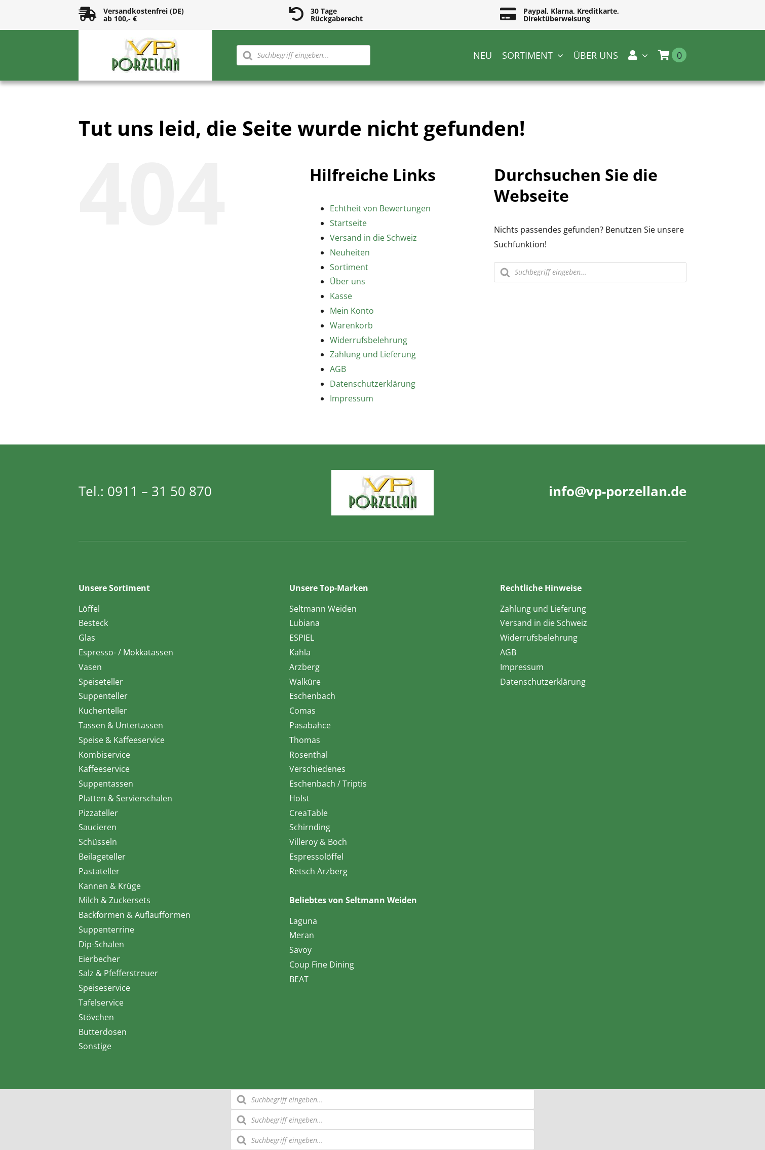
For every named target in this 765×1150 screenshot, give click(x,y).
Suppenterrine (106, 929)
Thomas (304, 740)
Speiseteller (101, 681)
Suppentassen (106, 783)
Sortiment (349, 267)
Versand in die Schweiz (373, 237)
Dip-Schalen (101, 944)
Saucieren (98, 827)
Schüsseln (98, 841)
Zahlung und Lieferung (373, 354)
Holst (299, 798)
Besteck (93, 622)
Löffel (89, 608)
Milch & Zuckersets (114, 900)
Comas (302, 710)
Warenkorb (351, 325)
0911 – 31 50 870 (159, 491)
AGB (338, 369)
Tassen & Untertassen (121, 725)
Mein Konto (352, 310)
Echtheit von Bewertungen (380, 208)
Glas (87, 637)
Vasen (90, 667)
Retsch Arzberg (318, 871)
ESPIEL (301, 637)
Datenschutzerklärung (372, 383)
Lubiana (304, 622)
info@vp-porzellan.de (617, 491)
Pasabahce (310, 725)
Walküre (305, 681)
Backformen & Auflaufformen (134, 914)
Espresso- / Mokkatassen (126, 652)
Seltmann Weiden (323, 608)
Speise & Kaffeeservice (122, 740)
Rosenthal (308, 754)
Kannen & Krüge (110, 886)
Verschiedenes (317, 768)
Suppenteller (103, 695)
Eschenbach (312, 695)
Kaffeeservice (104, 768)
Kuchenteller (103, 710)
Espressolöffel (316, 856)
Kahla (300, 652)
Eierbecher (99, 958)
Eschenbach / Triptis (328, 783)
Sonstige (95, 1046)
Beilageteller (102, 856)
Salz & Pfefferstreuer (118, 973)
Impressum (351, 398)
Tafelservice (101, 1002)
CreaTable (308, 813)
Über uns (347, 281)
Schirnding (309, 827)
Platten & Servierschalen (125, 798)
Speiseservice (104, 987)
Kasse (341, 296)
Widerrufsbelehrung (368, 340)
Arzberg (304, 667)
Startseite (348, 223)
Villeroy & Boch (318, 841)
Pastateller (99, 871)
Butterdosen (103, 1031)
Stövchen (96, 1017)
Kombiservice (104, 754)
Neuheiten (350, 252)
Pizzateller (98, 813)
